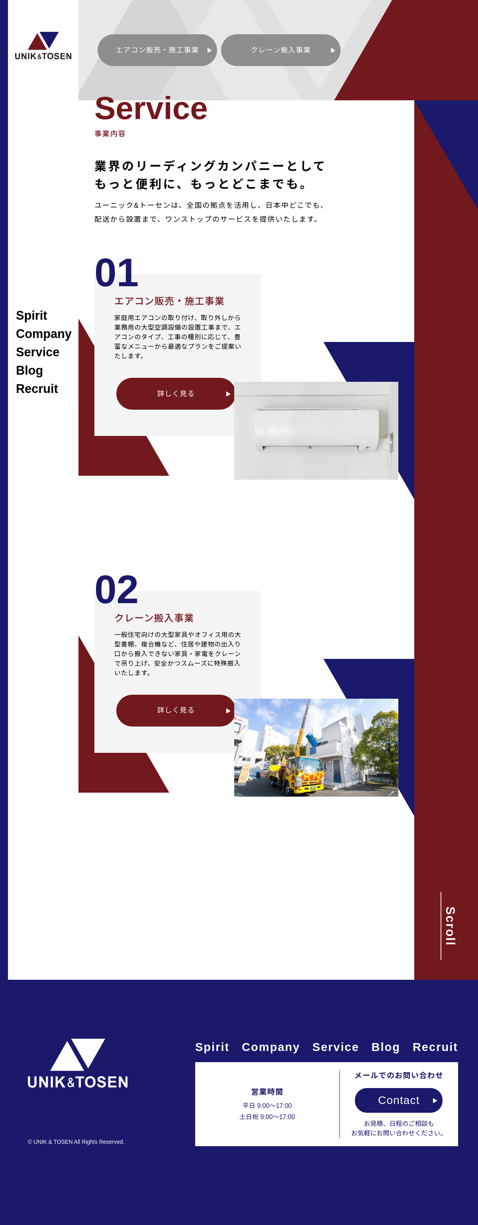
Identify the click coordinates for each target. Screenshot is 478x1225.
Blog (29, 370)
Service (37, 352)
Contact (399, 1100)
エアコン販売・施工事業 (157, 50)
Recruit (37, 389)
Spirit (31, 315)
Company (44, 334)
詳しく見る (176, 394)
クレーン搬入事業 (281, 50)
